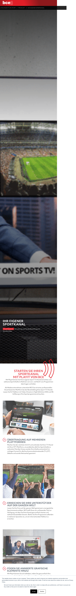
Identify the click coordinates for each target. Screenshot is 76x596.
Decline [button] (42, 591)
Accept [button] (34, 591)
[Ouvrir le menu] (73, 3)
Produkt (29, 8)
